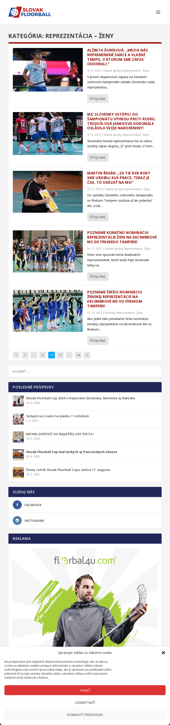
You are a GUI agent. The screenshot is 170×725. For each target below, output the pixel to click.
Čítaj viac (98, 99)
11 (60, 355)
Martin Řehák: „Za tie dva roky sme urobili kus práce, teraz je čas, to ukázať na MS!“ (118, 178)
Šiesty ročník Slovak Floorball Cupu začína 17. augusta (68, 470)
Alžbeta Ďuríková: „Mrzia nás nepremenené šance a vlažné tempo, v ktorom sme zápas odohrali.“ (117, 57)
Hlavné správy (112, 71)
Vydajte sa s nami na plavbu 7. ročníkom (57, 416)
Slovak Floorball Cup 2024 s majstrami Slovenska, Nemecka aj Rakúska (80, 398)
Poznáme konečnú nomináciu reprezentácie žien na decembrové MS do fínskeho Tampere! (122, 237)
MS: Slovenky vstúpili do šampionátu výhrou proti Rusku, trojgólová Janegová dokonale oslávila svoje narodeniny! (121, 121)
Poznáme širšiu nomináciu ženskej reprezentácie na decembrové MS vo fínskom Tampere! (114, 299)
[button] (163, 652)
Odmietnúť (85, 702)
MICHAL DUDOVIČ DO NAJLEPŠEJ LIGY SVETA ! (60, 434)
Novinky (110, 313)
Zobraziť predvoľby (85, 714)
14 (78, 355)
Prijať (85, 690)
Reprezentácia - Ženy (136, 71)
